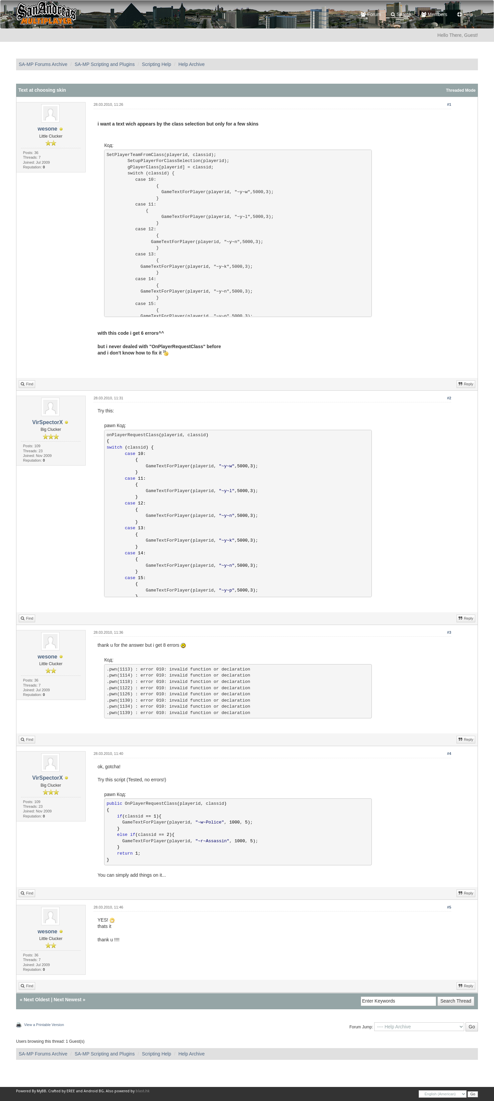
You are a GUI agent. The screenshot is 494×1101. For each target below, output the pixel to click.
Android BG (94, 1091)
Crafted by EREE (61, 1091)
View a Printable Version (44, 1025)
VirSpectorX (47, 422)
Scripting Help (156, 64)
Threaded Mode (461, 90)
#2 (449, 398)
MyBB (41, 1091)
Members (434, 14)
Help (465, 14)
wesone (48, 129)
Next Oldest (37, 999)
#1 (449, 104)
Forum (371, 14)
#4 (449, 754)
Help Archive (191, 64)
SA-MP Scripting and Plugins (105, 64)
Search (401, 14)
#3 (449, 632)
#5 (449, 907)
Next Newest (67, 999)
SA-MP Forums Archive (43, 64)
